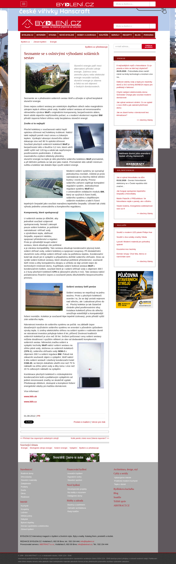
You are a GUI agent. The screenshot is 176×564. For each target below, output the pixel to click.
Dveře (23, 490)
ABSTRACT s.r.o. (46, 544)
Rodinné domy (27, 473)
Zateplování (26, 483)
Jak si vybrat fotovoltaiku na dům (131, 177)
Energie (24, 448)
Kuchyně (24, 506)
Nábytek (24, 519)
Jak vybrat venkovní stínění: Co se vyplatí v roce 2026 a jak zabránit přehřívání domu (134, 105)
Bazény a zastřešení (76, 505)
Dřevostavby (26, 477)
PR (38, 416)
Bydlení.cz (25, 42)
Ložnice (24, 512)
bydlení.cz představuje (96, 47)
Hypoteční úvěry (74, 477)
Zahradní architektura (76, 508)
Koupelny (25, 509)
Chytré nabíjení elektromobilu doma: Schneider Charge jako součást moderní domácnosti (134, 95)
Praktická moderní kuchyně (126, 481)
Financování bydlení (76, 469)
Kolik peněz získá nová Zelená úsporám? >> (90, 438)
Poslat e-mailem (82, 422)
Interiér (23, 501)
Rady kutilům (73, 511)
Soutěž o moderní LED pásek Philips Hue (134, 232)
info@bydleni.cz (87, 541)
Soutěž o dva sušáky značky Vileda (132, 237)
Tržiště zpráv (120, 501)
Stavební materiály (29, 480)
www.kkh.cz (30, 401)
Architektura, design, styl (126, 469)
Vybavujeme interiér (122, 477)
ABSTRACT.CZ (122, 505)
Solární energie (60, 448)
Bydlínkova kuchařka (124, 489)
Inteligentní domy (74, 496)
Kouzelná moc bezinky (126, 249)
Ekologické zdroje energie (41, 448)
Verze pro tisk (98, 422)
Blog (116, 493)
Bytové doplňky (27, 522)
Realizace (25, 497)
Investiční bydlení (74, 473)
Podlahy (24, 487)
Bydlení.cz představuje (89, 448)
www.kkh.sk (30, 396)
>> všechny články (145, 120)
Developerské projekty (77, 489)
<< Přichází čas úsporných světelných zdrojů (39, 438)
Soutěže (117, 497)
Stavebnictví (26, 469)
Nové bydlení (73, 485)
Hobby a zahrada (75, 500)
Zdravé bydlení (40, 42)
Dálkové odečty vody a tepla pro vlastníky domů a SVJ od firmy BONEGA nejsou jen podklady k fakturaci (135, 84)
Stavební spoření (74, 480)
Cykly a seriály (121, 473)
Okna (23, 493)
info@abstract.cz (85, 544)
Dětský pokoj (26, 516)
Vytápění (73, 448)
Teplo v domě (120, 484)
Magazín (121, 225)
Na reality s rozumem (76, 492)
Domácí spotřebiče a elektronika (35, 526)
